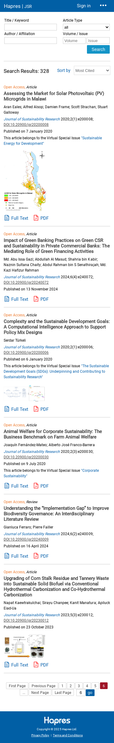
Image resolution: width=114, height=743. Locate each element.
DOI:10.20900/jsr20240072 (26, 282)
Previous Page (43, 686)
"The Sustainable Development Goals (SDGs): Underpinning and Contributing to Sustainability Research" (56, 371)
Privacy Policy (40, 735)
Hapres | (18, 6)
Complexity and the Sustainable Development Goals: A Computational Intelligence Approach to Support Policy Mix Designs (57, 327)
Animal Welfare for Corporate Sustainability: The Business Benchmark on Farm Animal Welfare (53, 434)
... (23, 693)
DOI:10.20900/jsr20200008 (26, 125)
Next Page (39, 693)
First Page (17, 686)
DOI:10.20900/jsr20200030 (26, 457)
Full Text (19, 218)
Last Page (63, 693)
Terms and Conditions (68, 735)
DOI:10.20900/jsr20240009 (26, 539)
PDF (44, 218)
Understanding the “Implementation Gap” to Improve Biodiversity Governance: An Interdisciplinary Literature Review (56, 514)
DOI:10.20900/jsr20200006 (26, 352)
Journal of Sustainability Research (32, 119)
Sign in (84, 6)
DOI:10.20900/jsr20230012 (26, 620)
